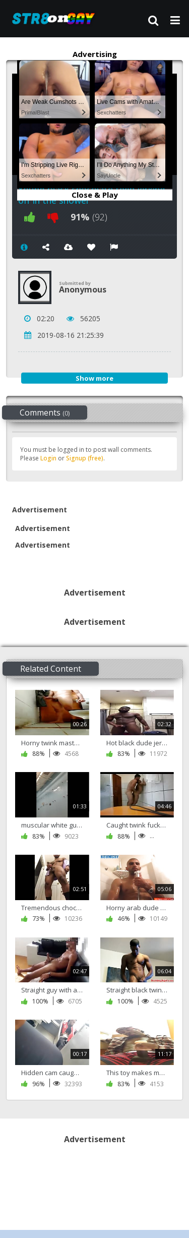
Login (48, 458)
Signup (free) (84, 458)
